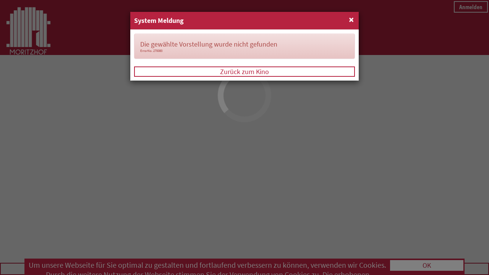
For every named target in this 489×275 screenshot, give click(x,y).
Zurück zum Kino (244, 71)
